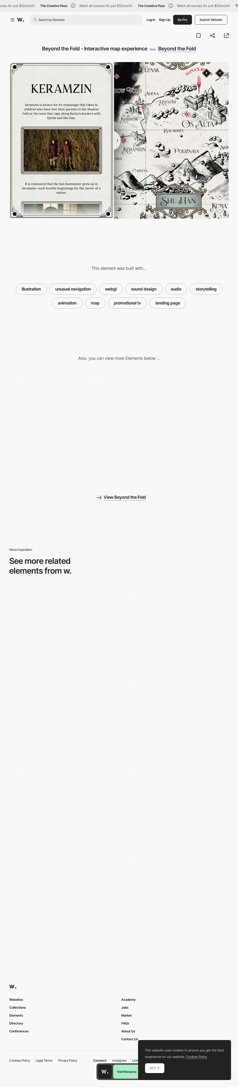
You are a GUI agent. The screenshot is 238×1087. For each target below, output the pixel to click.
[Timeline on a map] (175, 614)
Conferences (19, 1031)
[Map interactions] (175, 702)
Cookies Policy (19, 1060)
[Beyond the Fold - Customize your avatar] (44, 391)
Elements (16, 1015)
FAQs (125, 1023)
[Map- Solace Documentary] (63, 890)
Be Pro (182, 20)
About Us (128, 1031)
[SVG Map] (63, 715)
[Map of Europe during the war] (175, 803)
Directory (16, 1023)
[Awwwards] (20, 20)
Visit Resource (126, 1072)
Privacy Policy (67, 1060)
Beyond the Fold (177, 48)
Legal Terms (44, 1060)
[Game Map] (175, 877)
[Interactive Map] (63, 628)
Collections (17, 1007)
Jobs (124, 1007)
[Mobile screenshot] (194, 400)
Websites (16, 999)
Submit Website (211, 20)
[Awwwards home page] (105, 1072)
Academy (128, 999)
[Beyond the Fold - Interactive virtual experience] (119, 391)
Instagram (119, 1060)
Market (126, 1015)
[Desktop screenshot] (44, 457)
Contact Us (129, 1039)
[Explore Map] (63, 789)
